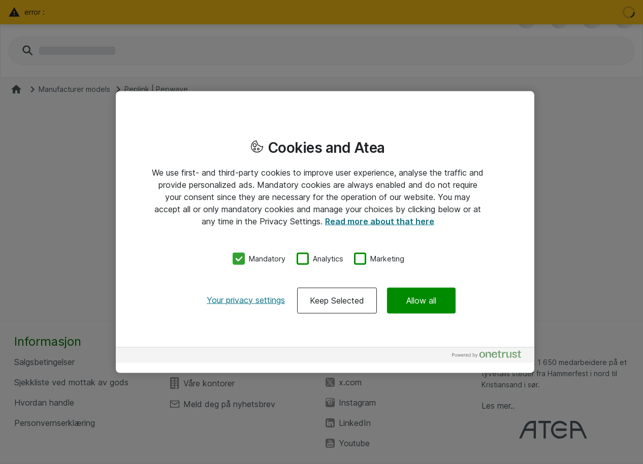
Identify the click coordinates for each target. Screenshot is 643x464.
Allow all (421, 300)
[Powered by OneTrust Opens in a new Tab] (490, 356)
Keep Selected (337, 300)
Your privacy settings (246, 299)
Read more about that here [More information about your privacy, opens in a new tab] (379, 221)
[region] (325, 232)
